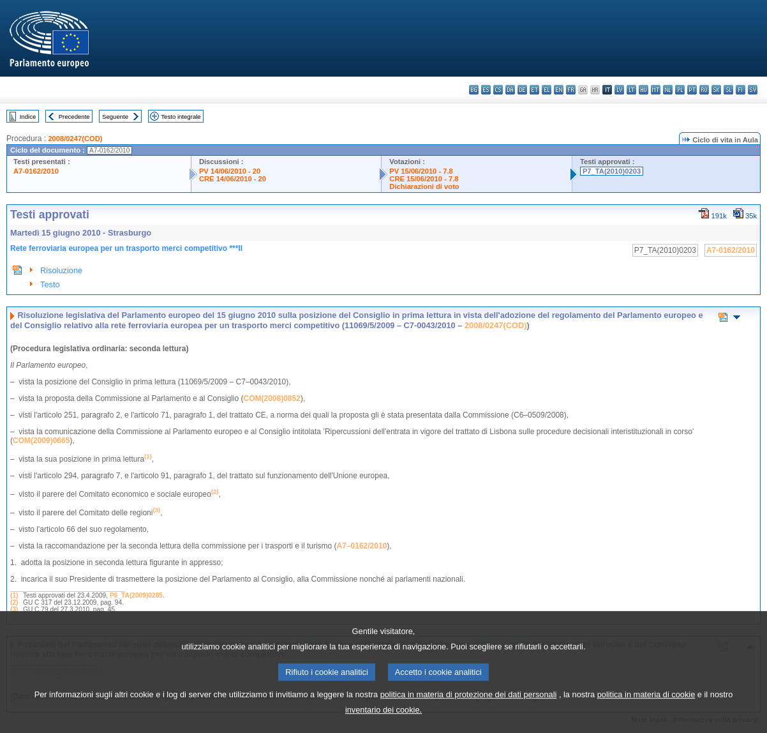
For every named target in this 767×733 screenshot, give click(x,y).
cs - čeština (498, 89)
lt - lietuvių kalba (631, 89)
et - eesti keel (534, 89)
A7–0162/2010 (362, 545)
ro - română (704, 89)
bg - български (474, 89)
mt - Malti (655, 89)
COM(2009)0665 (41, 440)
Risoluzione (61, 270)
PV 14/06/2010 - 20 (229, 171)
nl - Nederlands (668, 89)
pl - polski (680, 89)
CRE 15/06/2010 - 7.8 (423, 179)
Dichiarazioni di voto (424, 186)
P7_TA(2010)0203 (612, 171)
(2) (14, 602)
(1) (14, 595)
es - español (486, 89)
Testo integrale (180, 116)
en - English (558, 89)
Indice (28, 116)
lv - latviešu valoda (619, 89)
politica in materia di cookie (646, 713)
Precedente (74, 116)
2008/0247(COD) (75, 138)
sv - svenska (752, 89)
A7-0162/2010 (36, 171)
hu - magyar (643, 89)
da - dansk (510, 89)
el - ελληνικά (546, 89)
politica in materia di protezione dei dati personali (468, 713)
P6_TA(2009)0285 (136, 595)
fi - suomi (740, 89)
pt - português (692, 89)
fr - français (571, 89)
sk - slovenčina (716, 89)
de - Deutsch (522, 89)
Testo (50, 284)
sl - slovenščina (728, 89)
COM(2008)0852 (272, 398)
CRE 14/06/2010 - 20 (232, 179)
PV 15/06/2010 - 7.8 (421, 171)
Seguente (115, 116)
